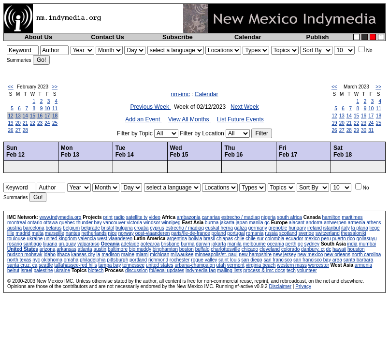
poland (219, 233)
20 (18, 123)
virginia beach (261, 265)
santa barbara (359, 259)
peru (326, 238)
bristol (108, 228)
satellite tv (136, 217)
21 (25, 123)
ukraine (35, 238)
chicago (250, 249)
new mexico (310, 254)
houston (356, 249)
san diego (251, 259)
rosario (14, 243)
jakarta (227, 222)
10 (47, 108)
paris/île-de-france (190, 233)
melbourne (254, 243)
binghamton (165, 249)
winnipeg (170, 222)
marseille (54, 233)
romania (254, 233)
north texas (19, 259)
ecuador (294, 238)
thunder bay (89, 222)
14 (25, 115)
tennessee (133, 265)
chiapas (224, 238)
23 (40, 123)
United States (22, 249)
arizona (48, 249)
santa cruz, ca (22, 265)
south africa (289, 217)
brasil (209, 238)
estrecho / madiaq (240, 217)
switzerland (328, 233)
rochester (180, 259)
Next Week (245, 106)
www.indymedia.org (61, 217)
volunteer (307, 270)
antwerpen (335, 222)
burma (211, 222)
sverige (306, 233)
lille (10, 233)
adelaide (130, 243)
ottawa (50, 222)
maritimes (352, 217)
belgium (71, 228)
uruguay (67, 243)
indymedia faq (201, 270)
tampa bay (109, 265)
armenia (356, 222)
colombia (274, 238)
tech (291, 270)
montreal (16, 222)
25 (55, 123)
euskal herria (219, 228)
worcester (318, 265)
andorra (314, 222)
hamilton (331, 217)
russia (271, 233)
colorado (290, 249)
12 (11, 115)
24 (47, 123)
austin (99, 249)
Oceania (110, 243)
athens (374, 222)
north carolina (366, 254)
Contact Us (107, 37)
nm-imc (180, 94)
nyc (36, 259)
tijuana (50, 243)
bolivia (195, 238)
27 (18, 130)
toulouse (16, 238)
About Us (38, 37)
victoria (134, 222)
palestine (43, 270)
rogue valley (204, 259)
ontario (35, 222)
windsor (152, 222)
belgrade (90, 228)
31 (371, 130)
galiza (240, 228)
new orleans (337, 254)
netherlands (93, 233)
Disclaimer (280, 286)
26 (11, 130)
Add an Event (143, 119)
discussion (136, 270)
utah (221, 265)
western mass (292, 265)
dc (328, 249)
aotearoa (150, 243)
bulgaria (124, 228)
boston (186, 249)
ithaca (63, 254)
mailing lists (229, 270)
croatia (141, 228)
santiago (32, 243)
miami (142, 254)
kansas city (83, 254)
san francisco (277, 259)
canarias (211, 217)
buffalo (202, 249)
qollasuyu (366, 238)
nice (112, 233)
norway (126, 233)
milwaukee (182, 254)
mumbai (367, 243)
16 (40, 115)
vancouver (114, 222)
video (154, 217)
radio (119, 217)
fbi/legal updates (166, 270)
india (352, 243)
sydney (311, 243)
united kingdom (60, 238)
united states (159, 265)
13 (18, 115)
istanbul (331, 228)
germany (257, 228)
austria (14, 228)
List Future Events (240, 119)
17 (47, 115)
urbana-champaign (194, 265)
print (107, 217)
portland (138, 259)
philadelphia (92, 259)
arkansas (66, 249)
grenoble (277, 228)
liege (375, 228)
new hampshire (255, 254)
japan (241, 222)
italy (345, 228)
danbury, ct (313, 249)
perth (291, 243)
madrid (22, 233)
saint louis (229, 259)
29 (356, 130)
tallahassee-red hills (75, 265)
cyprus (157, 228)
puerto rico (343, 238)
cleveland (269, 249)
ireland (314, 228)
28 (25, 130)
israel (26, 270)
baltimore (118, 249)
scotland (288, 233)
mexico (312, 238)
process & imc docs (265, 270)
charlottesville (225, 249)
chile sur (254, 238)
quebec (67, 222)
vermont (236, 265)
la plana (359, 228)
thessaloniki (353, 233)
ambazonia (189, 217)
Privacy (303, 286)
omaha (71, 259)
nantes (73, 233)
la (99, 254)
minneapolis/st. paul (216, 254)
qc (267, 222)
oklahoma (52, 259)
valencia (87, 238)
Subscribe (177, 37)
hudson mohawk (25, 254)
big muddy (140, 249)
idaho (50, 254)
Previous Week (150, 106)
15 (32, 115)
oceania (275, 243)
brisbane (170, 243)
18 (55, 115)
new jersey (284, 254)
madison (110, 254)
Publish (317, 37)
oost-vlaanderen (152, 233)
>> (55, 86)
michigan (159, 254)
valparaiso (88, 243)
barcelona (33, 228)
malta (37, 233)
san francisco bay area (317, 259)
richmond (158, 259)
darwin (203, 243)
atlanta (85, 249)
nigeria (268, 217)
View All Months (189, 119)
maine (127, 254)
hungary (297, 228)
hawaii (339, 249)
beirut (13, 270)
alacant (296, 222)
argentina (177, 238)
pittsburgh (117, 259)
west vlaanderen (114, 238)
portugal (236, 233)
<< (11, 86)
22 (32, 123)
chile (239, 238)
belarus (54, 228)
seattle (46, 265)
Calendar (247, 37)
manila (256, 222)
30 (363, 130)
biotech (95, 270)
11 (55, 108)
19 (11, 123)
